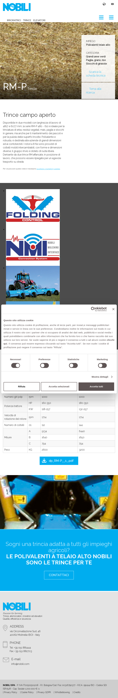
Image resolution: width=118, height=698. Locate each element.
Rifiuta (21, 386)
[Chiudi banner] (113, 309)
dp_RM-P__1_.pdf (61, 461)
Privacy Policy (10, 692)
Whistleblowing (62, 692)
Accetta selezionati (59, 386)
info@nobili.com (20, 664)
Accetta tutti (96, 386)
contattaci (59, 575)
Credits (77, 692)
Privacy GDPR (44, 692)
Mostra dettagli (100, 376)
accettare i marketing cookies (48, 169)
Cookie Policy (27, 692)
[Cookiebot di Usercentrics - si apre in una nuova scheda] (93, 309)
